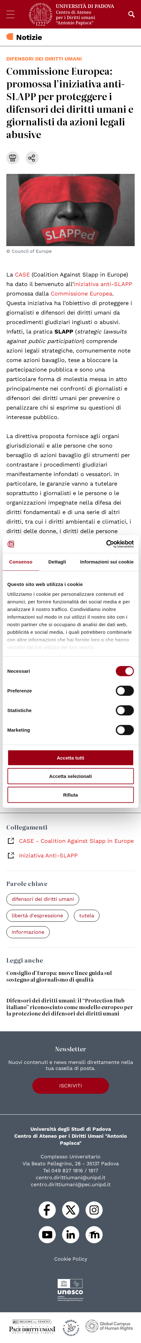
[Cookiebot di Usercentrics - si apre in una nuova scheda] (106, 544)
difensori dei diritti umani (44, 59)
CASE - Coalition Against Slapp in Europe (76, 840)
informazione (28, 932)
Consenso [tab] (20, 561)
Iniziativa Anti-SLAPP (48, 855)
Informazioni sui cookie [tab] (107, 561)
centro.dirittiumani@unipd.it (71, 1177)
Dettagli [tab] (57, 561)
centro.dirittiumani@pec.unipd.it (71, 1184)
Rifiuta (70, 794)
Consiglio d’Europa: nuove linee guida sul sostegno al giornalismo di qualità (59, 976)
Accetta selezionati (70, 776)
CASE (22, 274)
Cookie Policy (70, 1259)
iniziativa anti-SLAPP (103, 284)
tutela (86, 916)
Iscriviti (70, 1086)
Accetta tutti (70, 757)
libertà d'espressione (37, 916)
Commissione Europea (81, 293)
